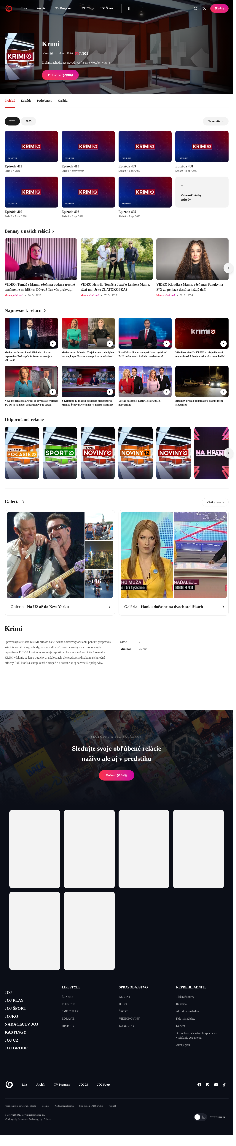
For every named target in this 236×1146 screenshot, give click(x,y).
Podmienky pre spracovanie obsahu (20, 1113)
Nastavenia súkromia (64, 1113)
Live (24, 8)
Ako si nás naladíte (187, 1011)
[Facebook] (199, 1092)
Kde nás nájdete (185, 1018)
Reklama (181, 1004)
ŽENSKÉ (67, 996)
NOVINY (125, 996)
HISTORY (68, 1025)
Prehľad (10, 100)
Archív (41, 8)
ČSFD (48, 53)
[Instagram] (207, 1092)
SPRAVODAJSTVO (133, 987)
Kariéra (180, 1025)
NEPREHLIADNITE (191, 987)
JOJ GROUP (18, 1054)
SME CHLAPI (70, 1011)
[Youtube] (216, 1092)
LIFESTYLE (71, 987)
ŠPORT (123, 1011)
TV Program (63, 8)
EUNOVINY (127, 1025)
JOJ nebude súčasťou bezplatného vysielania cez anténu (196, 1035)
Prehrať (116, 775)
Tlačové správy (185, 996)
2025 (28, 121)
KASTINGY (17, 1037)
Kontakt (112, 1113)
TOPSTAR (68, 1004)
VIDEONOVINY (129, 1018)
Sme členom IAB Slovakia (91, 1113)
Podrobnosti (44, 100)
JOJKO (12, 1019)
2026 (12, 121)
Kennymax (23, 1126)
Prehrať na (60, 75)
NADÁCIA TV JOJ (24, 1028)
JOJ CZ (12, 1046)
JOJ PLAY (15, 1001)
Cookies (45, 1113)
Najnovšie (216, 121)
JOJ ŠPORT (17, 1010)
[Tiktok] (224, 1092)
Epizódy (26, 100)
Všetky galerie (215, 502)
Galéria (63, 100)
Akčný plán (183, 1044)
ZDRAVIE (68, 1018)
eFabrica (46, 1126)
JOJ (9, 993)
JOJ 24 (85, 8)
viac (107, 63)
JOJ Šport (106, 8)
